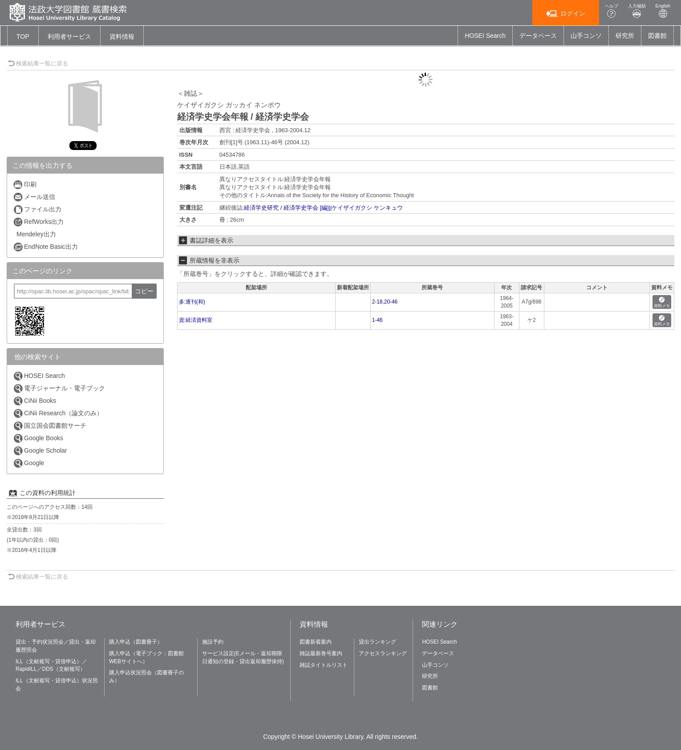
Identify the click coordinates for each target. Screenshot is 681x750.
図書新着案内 (316, 642)
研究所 (625, 35)
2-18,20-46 (385, 302)
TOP (22, 36)
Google (28, 463)
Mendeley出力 (36, 234)
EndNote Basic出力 (45, 246)
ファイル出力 (37, 209)
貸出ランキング (377, 642)
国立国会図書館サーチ (49, 425)
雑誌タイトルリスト (324, 665)
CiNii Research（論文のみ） (58, 413)
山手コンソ (586, 35)
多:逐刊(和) (192, 302)
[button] (69, 36)
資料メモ (662, 302)
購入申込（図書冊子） (135, 642)
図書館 (657, 35)
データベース (538, 35)
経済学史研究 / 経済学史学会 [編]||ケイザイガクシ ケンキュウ (323, 207)
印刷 (24, 184)
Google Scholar (40, 450)
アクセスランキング (383, 653)
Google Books (38, 438)
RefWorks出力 (38, 222)
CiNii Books (34, 400)
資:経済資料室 (195, 320)
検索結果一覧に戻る (38, 63)
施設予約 (212, 642)
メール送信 (34, 197)
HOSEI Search (485, 35)
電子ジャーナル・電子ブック (59, 388)
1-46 (377, 320)
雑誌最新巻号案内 (321, 653)
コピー (144, 291)
